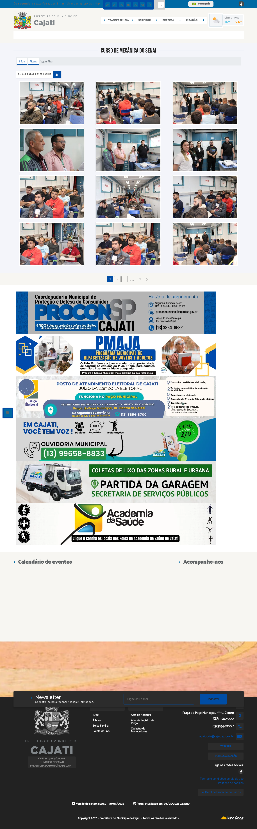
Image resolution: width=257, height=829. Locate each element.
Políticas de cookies (231, 783)
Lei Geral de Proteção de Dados (221, 792)
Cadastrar (213, 699)
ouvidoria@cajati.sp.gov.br (216, 736)
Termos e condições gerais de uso (222, 778)
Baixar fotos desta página (34, 74)
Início (22, 61)
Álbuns (33, 61)
